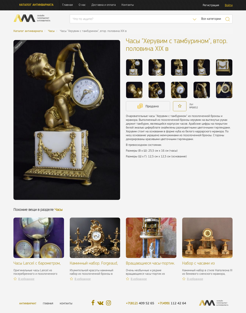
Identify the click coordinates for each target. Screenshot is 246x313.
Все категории (211, 19)
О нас (82, 4)
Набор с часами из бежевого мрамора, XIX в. (204, 265)
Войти (229, 5)
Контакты (127, 4)
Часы (58, 210)
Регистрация (211, 5)
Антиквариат (27, 303)
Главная (67, 4)
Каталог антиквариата (36, 4)
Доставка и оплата (103, 4)
